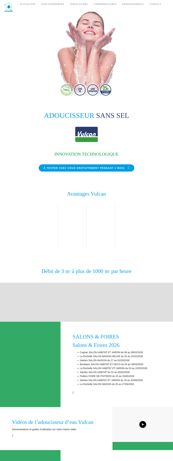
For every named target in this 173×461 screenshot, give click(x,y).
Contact (155, 4)
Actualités (28, 4)
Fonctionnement (52, 4)
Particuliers (79, 4)
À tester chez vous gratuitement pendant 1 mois (86, 167)
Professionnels (133, 4)
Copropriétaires (105, 4)
